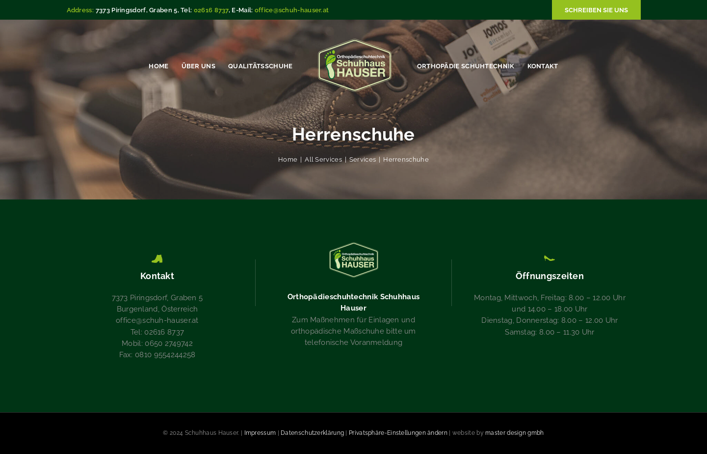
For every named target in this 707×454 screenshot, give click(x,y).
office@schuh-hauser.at (292, 10)
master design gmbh (514, 432)
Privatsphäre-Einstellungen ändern (398, 432)
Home (287, 159)
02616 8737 (211, 10)
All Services (323, 159)
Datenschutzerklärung (312, 432)
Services (362, 159)
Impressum (260, 432)
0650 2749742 (169, 343)
